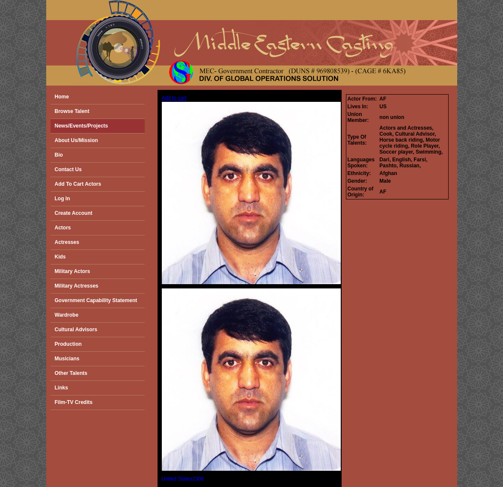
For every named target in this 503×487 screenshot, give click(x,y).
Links (61, 388)
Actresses (67, 242)
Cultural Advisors (76, 330)
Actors (63, 228)
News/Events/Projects (81, 126)
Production (68, 344)
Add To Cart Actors (78, 184)
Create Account (73, 213)
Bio (59, 155)
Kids (60, 257)
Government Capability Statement (96, 300)
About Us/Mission (76, 140)
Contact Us (68, 169)
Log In (62, 199)
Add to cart (174, 98)
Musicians (67, 359)
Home (62, 97)
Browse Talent (72, 111)
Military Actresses (76, 286)
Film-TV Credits (74, 402)
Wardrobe (67, 315)
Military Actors (72, 271)
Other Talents (71, 373)
